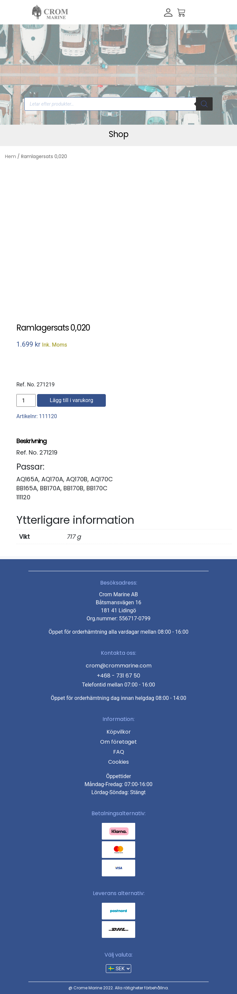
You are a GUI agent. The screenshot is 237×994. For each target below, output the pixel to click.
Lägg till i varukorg (71, 400)
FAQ (118, 752)
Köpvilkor (118, 732)
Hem (10, 156)
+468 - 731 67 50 (118, 675)
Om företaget (118, 742)
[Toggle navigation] (196, 12)
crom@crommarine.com (119, 665)
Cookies (118, 762)
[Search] (204, 104)
